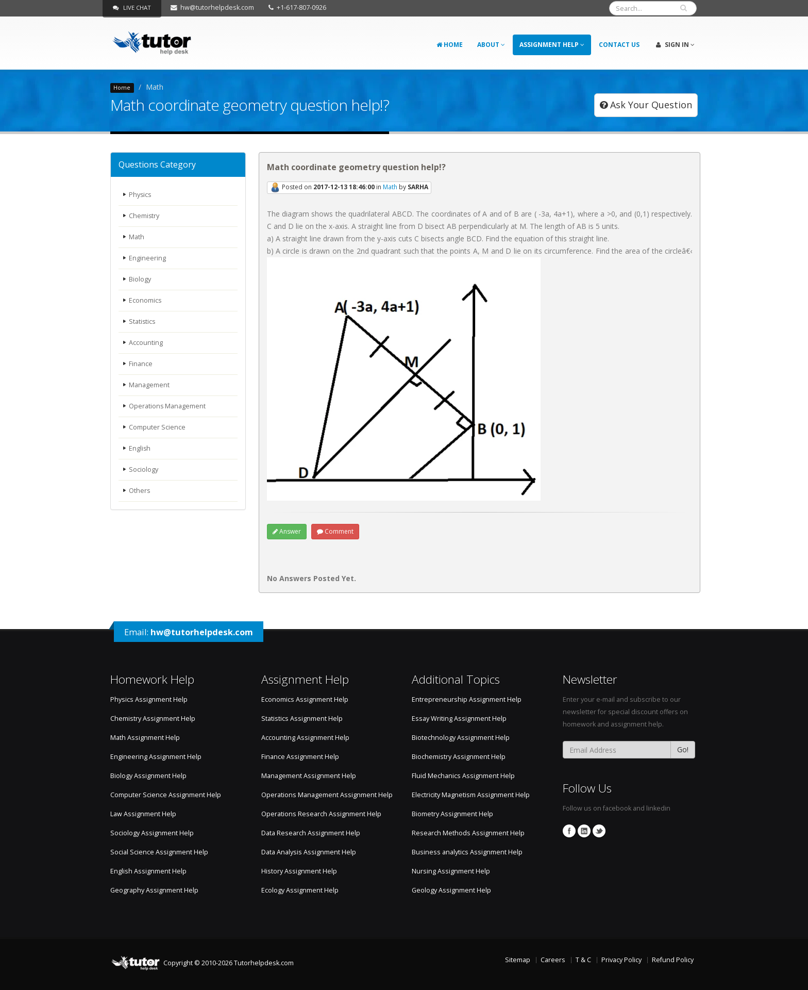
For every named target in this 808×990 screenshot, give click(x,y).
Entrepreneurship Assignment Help (466, 699)
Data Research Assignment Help (310, 833)
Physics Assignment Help (149, 699)
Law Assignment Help (143, 814)
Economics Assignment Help (304, 699)
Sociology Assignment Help (152, 833)
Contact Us (619, 44)
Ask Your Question (646, 104)
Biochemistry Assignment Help (459, 756)
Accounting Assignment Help (305, 737)
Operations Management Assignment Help (327, 794)
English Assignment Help (148, 871)
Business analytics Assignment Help (467, 852)
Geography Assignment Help (154, 890)
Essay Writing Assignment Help (459, 718)
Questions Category (157, 164)
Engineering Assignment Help (155, 756)
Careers (553, 959)
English (140, 448)
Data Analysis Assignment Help (308, 852)
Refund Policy (673, 959)
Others (139, 490)
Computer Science (157, 427)
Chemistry (144, 215)
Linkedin (584, 830)
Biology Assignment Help (148, 775)
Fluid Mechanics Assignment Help (463, 775)
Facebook (569, 830)
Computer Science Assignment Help (165, 794)
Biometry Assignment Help (452, 814)
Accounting (146, 342)
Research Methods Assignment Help (468, 833)
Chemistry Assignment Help (152, 718)
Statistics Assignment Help (302, 718)
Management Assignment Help (308, 775)
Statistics (142, 321)
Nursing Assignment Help (451, 871)
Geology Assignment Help (451, 890)
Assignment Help (551, 44)
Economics (145, 300)
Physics (140, 194)
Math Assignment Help (145, 737)
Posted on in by (349, 188)
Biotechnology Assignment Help (461, 737)
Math (136, 237)
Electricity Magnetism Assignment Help (471, 794)
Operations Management (167, 406)
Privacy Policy (621, 959)
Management (149, 385)
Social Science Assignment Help (159, 852)
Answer (287, 531)
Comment (335, 531)
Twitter (599, 830)
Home (449, 44)
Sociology (143, 469)
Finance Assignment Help (300, 756)
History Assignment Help (299, 871)
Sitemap (517, 959)
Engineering (147, 258)
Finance (141, 363)
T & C (583, 959)
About (491, 44)
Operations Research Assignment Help (321, 814)
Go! (682, 749)
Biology (140, 279)
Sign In (675, 44)
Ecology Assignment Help (300, 890)
